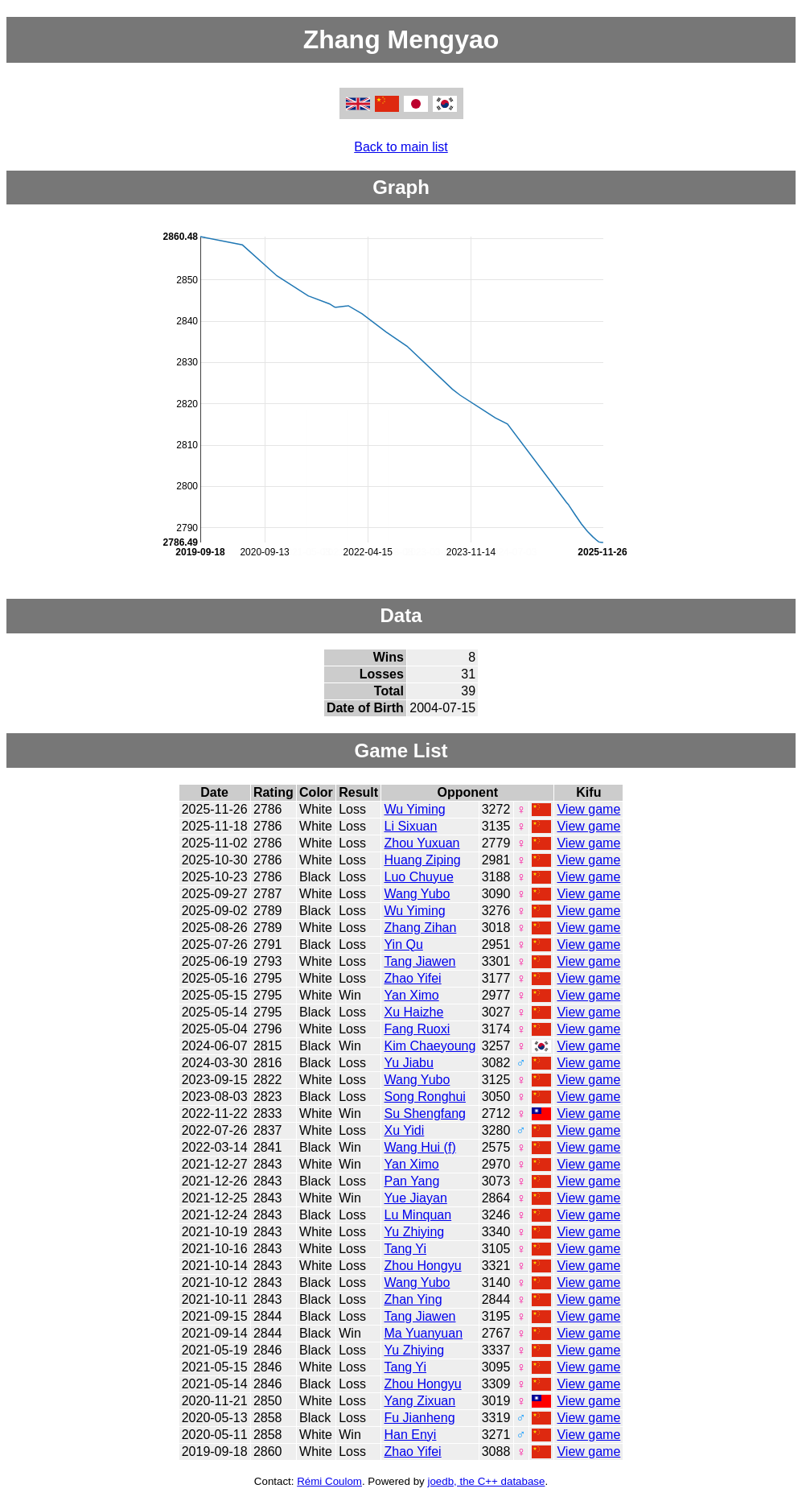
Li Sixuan (411, 826)
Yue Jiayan (416, 1198)
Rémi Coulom (329, 1481)
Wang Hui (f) (420, 1147)
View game (588, 809)
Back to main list (400, 147)
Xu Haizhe (414, 1012)
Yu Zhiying (415, 1232)
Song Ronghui (425, 1096)
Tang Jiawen (420, 961)
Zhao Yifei (413, 978)
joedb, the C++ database (486, 1481)
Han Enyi (411, 1434)
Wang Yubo (417, 894)
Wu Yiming (415, 809)
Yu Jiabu (409, 1063)
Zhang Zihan (421, 927)
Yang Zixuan (420, 1401)
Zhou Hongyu (423, 1265)
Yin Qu (404, 944)
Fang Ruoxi (417, 1029)
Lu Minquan (418, 1215)
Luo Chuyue (419, 877)
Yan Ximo (412, 995)
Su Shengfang (425, 1113)
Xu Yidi (405, 1130)
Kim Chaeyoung (430, 1046)
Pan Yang (412, 1181)
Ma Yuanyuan (424, 1333)
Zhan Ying (413, 1299)
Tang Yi (405, 1249)
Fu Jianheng (420, 1418)
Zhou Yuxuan (422, 843)
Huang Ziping (423, 860)
